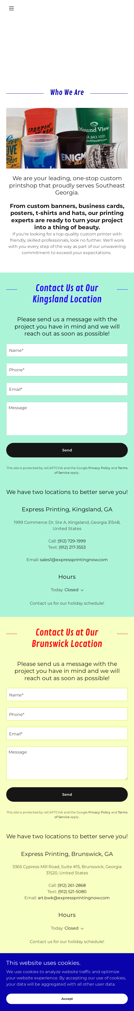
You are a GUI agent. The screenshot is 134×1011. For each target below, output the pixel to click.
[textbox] (67, 350)
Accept (67, 1002)
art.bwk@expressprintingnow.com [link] (74, 897)
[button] (15, 8)
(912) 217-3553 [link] (72, 547)
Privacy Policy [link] (99, 468)
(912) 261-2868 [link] (72, 885)
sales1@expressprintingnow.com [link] (74, 559)
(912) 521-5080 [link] (72, 891)
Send (67, 450)
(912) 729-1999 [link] (72, 541)
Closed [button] (72, 589)
